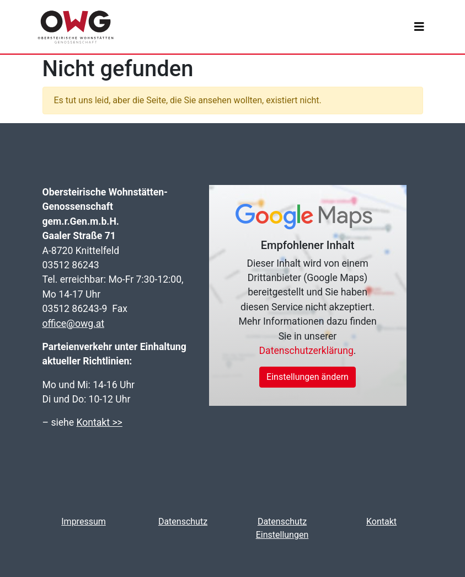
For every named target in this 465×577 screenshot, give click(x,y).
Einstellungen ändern (307, 377)
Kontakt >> (99, 422)
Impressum (83, 521)
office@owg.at (73, 323)
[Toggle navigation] (419, 26)
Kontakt (381, 521)
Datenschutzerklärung (306, 350)
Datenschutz (182, 521)
